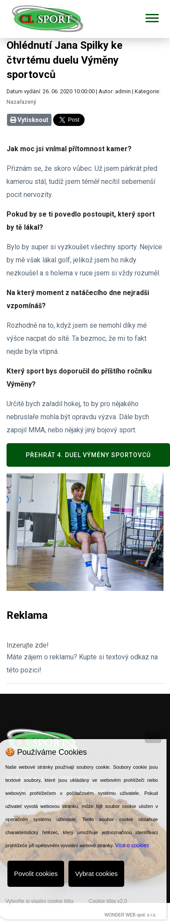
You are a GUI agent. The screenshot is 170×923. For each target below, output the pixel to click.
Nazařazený (21, 101)
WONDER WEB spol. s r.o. (130, 915)
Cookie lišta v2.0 (107, 901)
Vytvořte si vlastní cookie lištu (39, 901)
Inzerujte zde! (28, 645)
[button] (151, 16)
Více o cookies (132, 845)
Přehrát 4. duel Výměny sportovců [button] (88, 454)
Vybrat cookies (96, 873)
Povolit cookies (36, 873)
